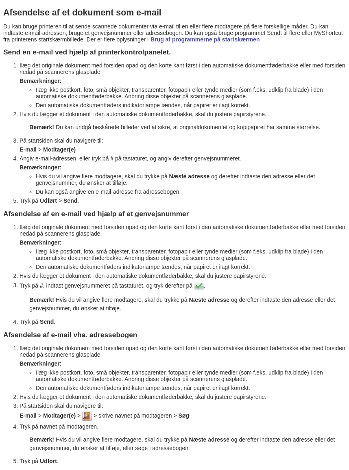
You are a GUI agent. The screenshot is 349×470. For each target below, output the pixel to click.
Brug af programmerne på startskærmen (205, 39)
